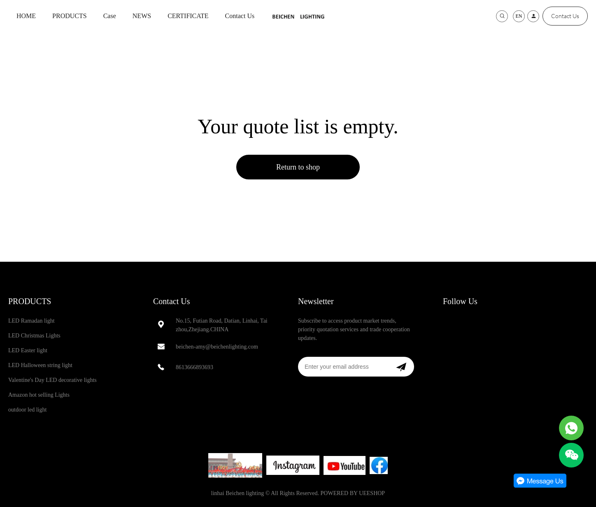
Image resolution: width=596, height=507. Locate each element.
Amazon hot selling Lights (39, 395)
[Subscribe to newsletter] (401, 367)
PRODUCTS (69, 15)
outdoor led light (27, 410)
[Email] (343, 367)
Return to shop (298, 167)
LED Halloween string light (40, 365)
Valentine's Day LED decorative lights (52, 380)
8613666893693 (194, 367)
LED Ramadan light (31, 321)
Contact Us (240, 15)
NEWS (142, 15)
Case (109, 15)
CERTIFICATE (188, 15)
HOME (26, 15)
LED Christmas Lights (34, 336)
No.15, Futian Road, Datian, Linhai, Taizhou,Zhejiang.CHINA (222, 325)
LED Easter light (27, 350)
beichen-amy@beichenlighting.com (217, 347)
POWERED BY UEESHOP (353, 493)
